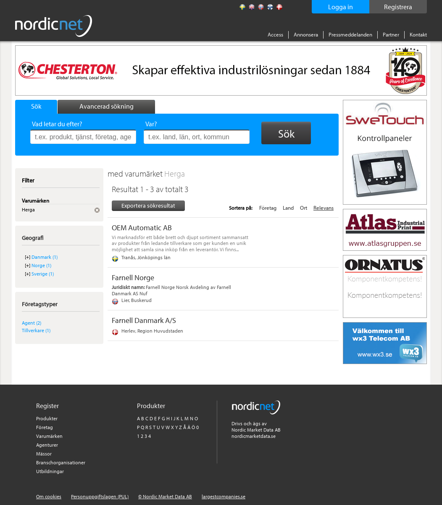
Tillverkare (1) (36, 330)
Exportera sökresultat (148, 205)
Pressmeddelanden (350, 34)
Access (275, 34)
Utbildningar (50, 471)
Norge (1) (41, 265)
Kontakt (418, 34)
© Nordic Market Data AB (165, 496)
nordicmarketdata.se (254, 436)
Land (288, 207)
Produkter (47, 418)
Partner (391, 34)
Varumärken (49, 436)
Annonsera (306, 34)
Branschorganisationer (60, 462)
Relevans (323, 207)
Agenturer (47, 445)
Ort (303, 207)
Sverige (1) (43, 274)
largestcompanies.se (223, 496)
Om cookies (48, 496)
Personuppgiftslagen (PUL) (100, 496)
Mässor (44, 453)
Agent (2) (31, 323)
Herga (174, 173)
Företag (267, 207)
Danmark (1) (45, 257)
